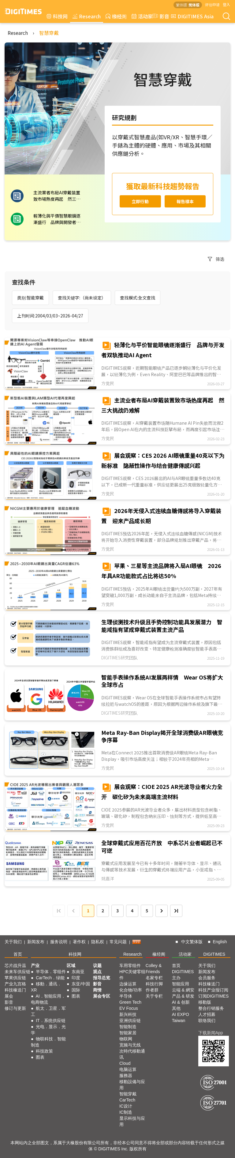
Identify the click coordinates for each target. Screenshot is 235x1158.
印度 (76, 977)
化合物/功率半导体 (130, 993)
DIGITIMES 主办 (183, 974)
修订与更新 (15, 1008)
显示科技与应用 (132, 1121)
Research (87, 16)
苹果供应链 (15, 977)
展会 (9, 996)
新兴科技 (127, 1014)
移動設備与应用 (132, 1084)
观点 (97, 971)
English (220, 941)
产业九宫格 (15, 983)
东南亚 (78, 971)
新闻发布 (35, 941)
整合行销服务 (211, 1008)
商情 (97, 990)
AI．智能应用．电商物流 (48, 999)
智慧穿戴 (49, 32)
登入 (226, 4)
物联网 (125, 1038)
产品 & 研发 (183, 996)
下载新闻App (210, 1032)
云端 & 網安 (183, 990)
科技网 (57, 16)
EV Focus (128, 1008)
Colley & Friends (154, 968)
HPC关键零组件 (132, 974)
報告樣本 (185, 201)
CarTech (127, 1100)
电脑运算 (127, 1069)
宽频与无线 (130, 1045)
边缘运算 (127, 983)
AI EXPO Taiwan (180, 1017)
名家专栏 (154, 977)
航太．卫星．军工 (48, 1011)
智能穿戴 (127, 1093)
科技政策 (44, 1051)
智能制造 (127, 1026)
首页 (17, 954)
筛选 (216, 259)
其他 (176, 1008)
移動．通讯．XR (46, 986)
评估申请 (212, 4)
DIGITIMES (214, 954)
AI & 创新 (181, 1002)
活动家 (142, 16)
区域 (71, 965)
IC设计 (125, 1106)
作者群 (152, 990)
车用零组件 (130, 965)
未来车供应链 (17, 971)
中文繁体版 (192, 941)
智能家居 (127, 1032)
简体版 (194, 4)
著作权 (79, 941)
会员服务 (206, 977)
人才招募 (206, 1014)
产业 (35, 965)
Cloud (125, 1063)
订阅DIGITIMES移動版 (213, 999)
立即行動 (140, 201)
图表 (40, 1057)
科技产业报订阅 (213, 990)
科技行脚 (154, 983)
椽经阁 (116, 16)
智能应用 (180, 983)
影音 (160, 16)
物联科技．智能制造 (48, 1041)
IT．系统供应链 (50, 1020)
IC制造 (125, 1112)
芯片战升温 (15, 965)
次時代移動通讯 (132, 1054)
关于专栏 (154, 996)
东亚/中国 (81, 983)
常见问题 (118, 941)
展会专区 (101, 996)
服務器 (125, 1075)
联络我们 (206, 1020)
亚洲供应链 (130, 1020)
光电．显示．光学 (48, 1029)
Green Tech (130, 1002)
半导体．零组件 (51, 971)
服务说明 (58, 941)
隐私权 (97, 941)
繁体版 (181, 4)
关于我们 (13, 941)
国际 (76, 990)
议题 (97, 965)
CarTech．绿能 (50, 977)
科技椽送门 (15, 990)
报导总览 (101, 977)
